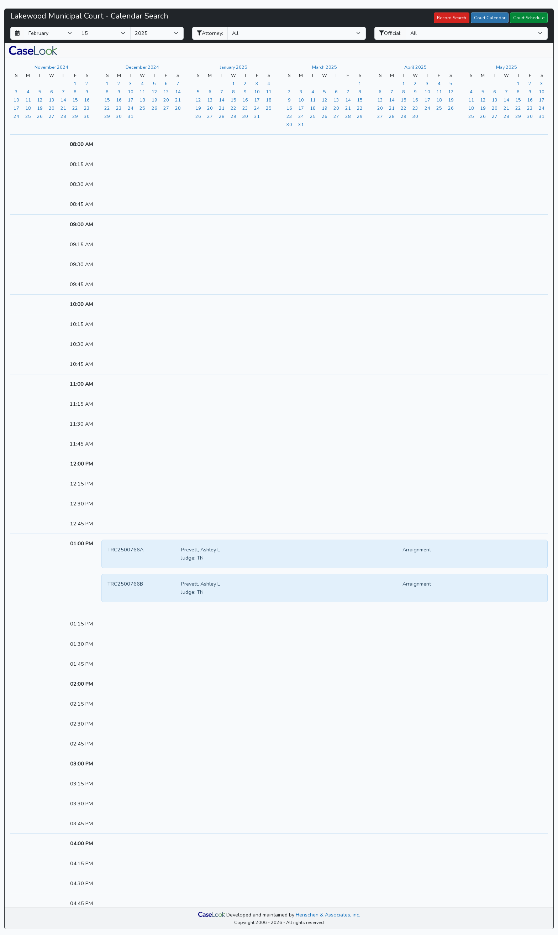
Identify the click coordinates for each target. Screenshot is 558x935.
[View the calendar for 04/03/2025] (427, 83)
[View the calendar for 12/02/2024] (118, 83)
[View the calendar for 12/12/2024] (154, 91)
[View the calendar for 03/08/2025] (359, 91)
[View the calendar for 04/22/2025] (403, 107)
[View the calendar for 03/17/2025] (301, 107)
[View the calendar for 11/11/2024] (28, 99)
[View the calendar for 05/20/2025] (495, 107)
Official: (390, 33)
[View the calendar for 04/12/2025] (451, 91)
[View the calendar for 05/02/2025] (529, 83)
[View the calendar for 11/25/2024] (28, 116)
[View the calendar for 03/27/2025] (336, 116)
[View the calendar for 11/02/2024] (86, 83)
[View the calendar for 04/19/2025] (451, 99)
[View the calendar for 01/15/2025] (233, 99)
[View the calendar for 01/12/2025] (198, 99)
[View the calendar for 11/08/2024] (75, 91)
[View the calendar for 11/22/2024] (75, 107)
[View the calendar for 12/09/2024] (118, 91)
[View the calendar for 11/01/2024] (75, 83)
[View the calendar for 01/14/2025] (222, 99)
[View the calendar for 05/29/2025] (518, 116)
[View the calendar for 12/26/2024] (154, 107)
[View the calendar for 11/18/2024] (28, 107)
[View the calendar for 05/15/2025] (518, 99)
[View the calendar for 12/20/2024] (166, 99)
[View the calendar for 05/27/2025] (495, 116)
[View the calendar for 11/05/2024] (39, 91)
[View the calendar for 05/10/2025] (541, 91)
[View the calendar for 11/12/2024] (40, 99)
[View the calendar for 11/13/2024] (51, 99)
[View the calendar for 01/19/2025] (198, 107)
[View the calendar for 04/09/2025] (415, 91)
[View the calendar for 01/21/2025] (222, 107)
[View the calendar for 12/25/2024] (142, 107)
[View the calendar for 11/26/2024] (40, 116)
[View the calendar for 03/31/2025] (301, 124)
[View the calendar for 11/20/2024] (51, 107)
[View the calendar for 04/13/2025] (380, 99)
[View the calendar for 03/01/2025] (359, 83)
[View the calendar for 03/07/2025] (348, 91)
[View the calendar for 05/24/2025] (541, 107)
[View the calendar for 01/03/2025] (257, 83)
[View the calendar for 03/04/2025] (312, 91)
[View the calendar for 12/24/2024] (130, 107)
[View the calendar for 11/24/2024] (16, 116)
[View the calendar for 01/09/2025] (245, 91)
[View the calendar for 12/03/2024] (130, 83)
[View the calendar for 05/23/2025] (530, 107)
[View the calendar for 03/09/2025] (289, 99)
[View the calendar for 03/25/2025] (313, 116)
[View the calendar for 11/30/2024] (87, 116)
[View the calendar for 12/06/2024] (166, 83)
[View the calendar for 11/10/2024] (16, 99)
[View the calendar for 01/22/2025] (233, 107)
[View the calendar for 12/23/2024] (119, 107)
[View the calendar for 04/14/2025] (392, 99)
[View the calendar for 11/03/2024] (16, 91)
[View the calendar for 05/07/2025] (506, 91)
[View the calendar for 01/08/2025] (233, 91)
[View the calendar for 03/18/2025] (313, 107)
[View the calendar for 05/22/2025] (518, 107)
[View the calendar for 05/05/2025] (482, 91)
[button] (33, 50)
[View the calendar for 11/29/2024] (75, 116)
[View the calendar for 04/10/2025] (427, 91)
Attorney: (210, 33)
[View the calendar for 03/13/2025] (336, 99)
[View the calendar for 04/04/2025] (439, 83)
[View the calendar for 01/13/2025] (210, 99)
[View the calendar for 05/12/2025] (483, 99)
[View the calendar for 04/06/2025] (380, 91)
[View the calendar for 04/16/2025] (415, 99)
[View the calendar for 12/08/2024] (107, 91)
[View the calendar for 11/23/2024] (87, 107)
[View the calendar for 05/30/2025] (530, 116)
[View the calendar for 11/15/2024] (75, 99)
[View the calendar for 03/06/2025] (336, 91)
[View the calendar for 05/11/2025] (471, 99)
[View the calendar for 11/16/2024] (87, 99)
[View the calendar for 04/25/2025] (439, 107)
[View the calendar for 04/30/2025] (415, 116)
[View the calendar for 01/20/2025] (210, 107)
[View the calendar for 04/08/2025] (403, 91)
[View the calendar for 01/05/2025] (198, 91)
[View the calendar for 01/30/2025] (245, 116)
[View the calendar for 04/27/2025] (380, 116)
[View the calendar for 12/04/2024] (142, 83)
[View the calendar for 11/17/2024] (16, 107)
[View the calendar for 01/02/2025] (245, 83)
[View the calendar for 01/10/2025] (257, 91)
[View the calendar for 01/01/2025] (233, 83)
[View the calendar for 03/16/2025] (289, 107)
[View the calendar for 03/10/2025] (301, 99)
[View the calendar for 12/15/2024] (107, 99)
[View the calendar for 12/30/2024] (119, 116)
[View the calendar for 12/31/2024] (130, 116)
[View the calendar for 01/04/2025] (268, 83)
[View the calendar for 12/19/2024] (154, 99)
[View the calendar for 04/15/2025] (403, 99)
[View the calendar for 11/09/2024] (86, 91)
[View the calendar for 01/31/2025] (257, 116)
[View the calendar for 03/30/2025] (289, 124)
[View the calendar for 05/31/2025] (541, 116)
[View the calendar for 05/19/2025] (483, 107)
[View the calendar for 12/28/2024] (178, 107)
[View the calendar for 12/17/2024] (130, 99)
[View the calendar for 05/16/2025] (530, 99)
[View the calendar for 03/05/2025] (324, 91)
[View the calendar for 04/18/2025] (439, 99)
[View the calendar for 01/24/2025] (257, 107)
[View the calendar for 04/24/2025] (427, 107)
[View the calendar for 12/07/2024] (178, 83)
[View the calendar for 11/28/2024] (63, 116)
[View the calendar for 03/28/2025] (348, 116)
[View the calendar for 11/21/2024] (63, 107)
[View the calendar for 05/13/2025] (495, 99)
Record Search (451, 18)
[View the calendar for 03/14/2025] (348, 99)
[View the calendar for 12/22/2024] (107, 107)
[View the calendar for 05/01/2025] (518, 83)
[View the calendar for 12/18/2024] (142, 99)
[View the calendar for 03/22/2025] (360, 107)
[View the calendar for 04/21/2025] (392, 107)
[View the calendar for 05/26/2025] (483, 116)
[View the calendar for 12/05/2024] (154, 83)
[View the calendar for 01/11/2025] (269, 91)
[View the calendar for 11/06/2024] (51, 91)
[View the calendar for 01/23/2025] (245, 107)
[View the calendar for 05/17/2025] (541, 99)
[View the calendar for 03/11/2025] (313, 99)
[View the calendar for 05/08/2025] (518, 91)
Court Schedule (528, 18)
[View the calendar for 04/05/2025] (450, 83)
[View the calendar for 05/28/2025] (506, 116)
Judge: (188, 557)
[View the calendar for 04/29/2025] (403, 116)
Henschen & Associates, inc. (328, 914)
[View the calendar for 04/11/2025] (439, 91)
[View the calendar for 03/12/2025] (324, 99)
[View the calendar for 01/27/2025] (210, 116)
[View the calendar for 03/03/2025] (301, 91)
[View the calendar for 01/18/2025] (269, 99)
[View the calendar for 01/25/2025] (269, 107)
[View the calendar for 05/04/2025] (471, 91)
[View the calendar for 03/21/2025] (348, 107)
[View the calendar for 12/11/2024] (142, 91)
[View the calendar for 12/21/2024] (178, 99)
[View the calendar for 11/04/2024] (28, 91)
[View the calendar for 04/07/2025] (391, 91)
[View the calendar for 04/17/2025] (427, 99)
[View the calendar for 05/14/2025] (506, 99)
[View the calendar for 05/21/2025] (506, 107)
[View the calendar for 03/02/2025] (289, 91)
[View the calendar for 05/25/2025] (471, 116)
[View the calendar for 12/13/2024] (166, 91)
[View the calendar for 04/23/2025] (415, 107)
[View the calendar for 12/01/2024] (107, 83)
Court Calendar (489, 18)
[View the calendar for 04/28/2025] (392, 116)
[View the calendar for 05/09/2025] (529, 91)
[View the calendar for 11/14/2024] (63, 99)
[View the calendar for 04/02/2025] (415, 83)
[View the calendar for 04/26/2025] (451, 107)
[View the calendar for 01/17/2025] (257, 99)
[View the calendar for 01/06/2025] (210, 91)
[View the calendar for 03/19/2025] (324, 107)
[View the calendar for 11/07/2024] (63, 91)
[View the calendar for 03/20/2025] (336, 107)
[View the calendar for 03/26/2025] (324, 116)
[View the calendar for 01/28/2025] (222, 116)
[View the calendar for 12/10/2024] (130, 91)
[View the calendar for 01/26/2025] (198, 116)
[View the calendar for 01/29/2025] (233, 116)
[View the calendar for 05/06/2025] (494, 91)
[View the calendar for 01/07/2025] (221, 91)
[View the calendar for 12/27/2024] (166, 107)
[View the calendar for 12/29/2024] (107, 116)
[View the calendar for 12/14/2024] (178, 91)
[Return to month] (17, 33)
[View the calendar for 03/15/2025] (360, 99)
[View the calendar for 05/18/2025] (471, 107)
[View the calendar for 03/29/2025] (360, 116)
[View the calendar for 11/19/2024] (40, 107)
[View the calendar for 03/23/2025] (289, 116)
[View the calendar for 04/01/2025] (403, 83)
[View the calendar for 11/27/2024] (51, 116)
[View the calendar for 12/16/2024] (119, 99)
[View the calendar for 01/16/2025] (245, 99)
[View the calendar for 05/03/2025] (541, 83)
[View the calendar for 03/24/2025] (301, 116)
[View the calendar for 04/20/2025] (380, 107)
